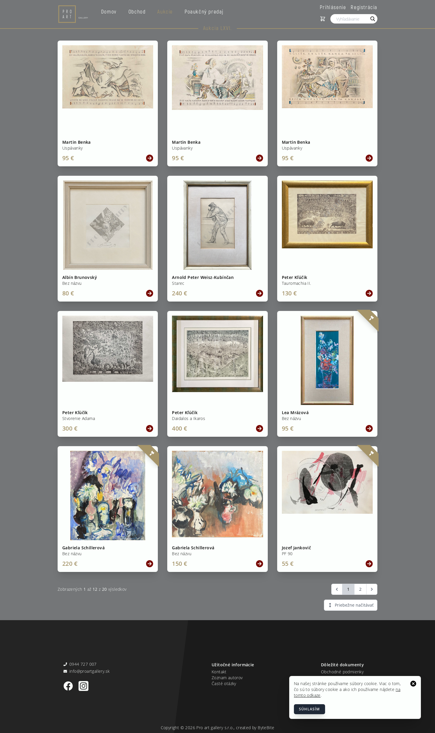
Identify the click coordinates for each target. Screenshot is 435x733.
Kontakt (219, 672)
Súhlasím (309, 709)
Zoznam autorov (227, 677)
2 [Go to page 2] (360, 589)
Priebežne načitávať (351, 605)
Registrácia (364, 7)
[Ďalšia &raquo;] (371, 589)
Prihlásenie (333, 7)
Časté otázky (224, 683)
